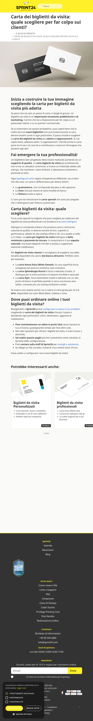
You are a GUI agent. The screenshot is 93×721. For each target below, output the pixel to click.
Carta (46, 433)
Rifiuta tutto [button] (32, 708)
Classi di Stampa (46, 603)
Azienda (46, 545)
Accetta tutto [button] (14, 708)
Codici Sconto (46, 607)
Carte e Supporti (46, 589)
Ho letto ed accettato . (48, 677)
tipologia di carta (25, 178)
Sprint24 (26, 7)
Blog (46, 554)
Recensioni (46, 549)
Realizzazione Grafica (46, 620)
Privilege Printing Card (46, 611)
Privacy (46, 713)
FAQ (46, 594)
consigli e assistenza (67, 344)
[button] (7, 693)
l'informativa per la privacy (58, 677)
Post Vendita (46, 616)
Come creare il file (46, 585)
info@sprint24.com (46, 642)
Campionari (46, 598)
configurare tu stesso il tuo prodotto (61, 309)
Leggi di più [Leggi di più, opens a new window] (21, 688)
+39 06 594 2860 (46, 637)
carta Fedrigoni (69, 221)
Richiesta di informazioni (46, 633)
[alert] (23, 700)
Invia (75, 670)
